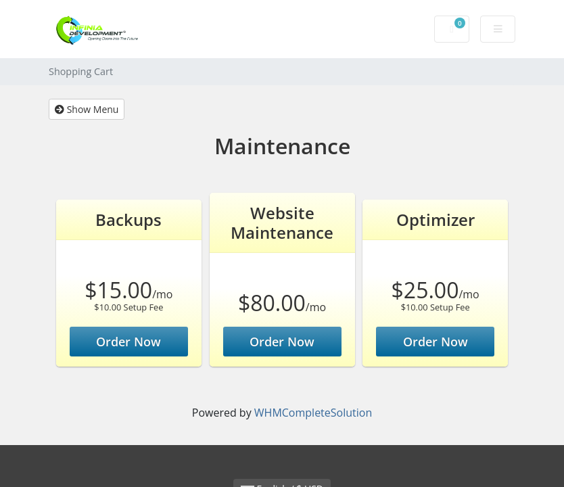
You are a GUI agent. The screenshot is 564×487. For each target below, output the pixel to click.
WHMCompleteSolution (313, 412)
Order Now (128, 341)
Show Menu (86, 109)
